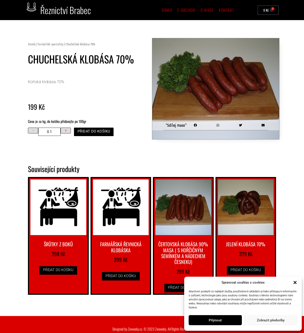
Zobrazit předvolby (271, 320)
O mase (207, 10)
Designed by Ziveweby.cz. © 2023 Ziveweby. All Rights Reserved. (152, 329)
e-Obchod (186, 10)
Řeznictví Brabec (65, 10)
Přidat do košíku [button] (58, 270)
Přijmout (215, 320)
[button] (295, 282)
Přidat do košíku (94, 131)
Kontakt (226, 10)
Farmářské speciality (50, 44)
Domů (167, 10)
